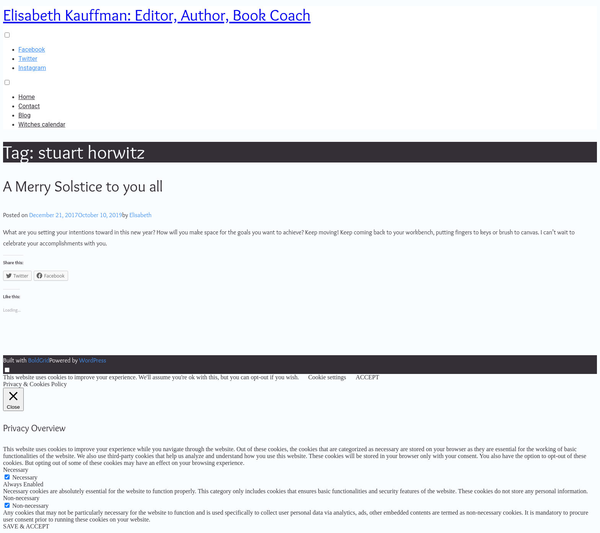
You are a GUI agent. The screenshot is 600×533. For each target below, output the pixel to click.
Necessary (25, 477)
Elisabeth (140, 215)
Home (26, 97)
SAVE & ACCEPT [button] (26, 526)
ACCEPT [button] (367, 377)
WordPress (92, 360)
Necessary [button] (15, 469)
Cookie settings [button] (327, 377)
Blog (24, 115)
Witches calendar (41, 124)
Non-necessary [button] (21, 498)
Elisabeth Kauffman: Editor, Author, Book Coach (157, 15)
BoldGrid (38, 360)
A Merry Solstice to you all (83, 186)
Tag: (74, 152)
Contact (29, 106)
